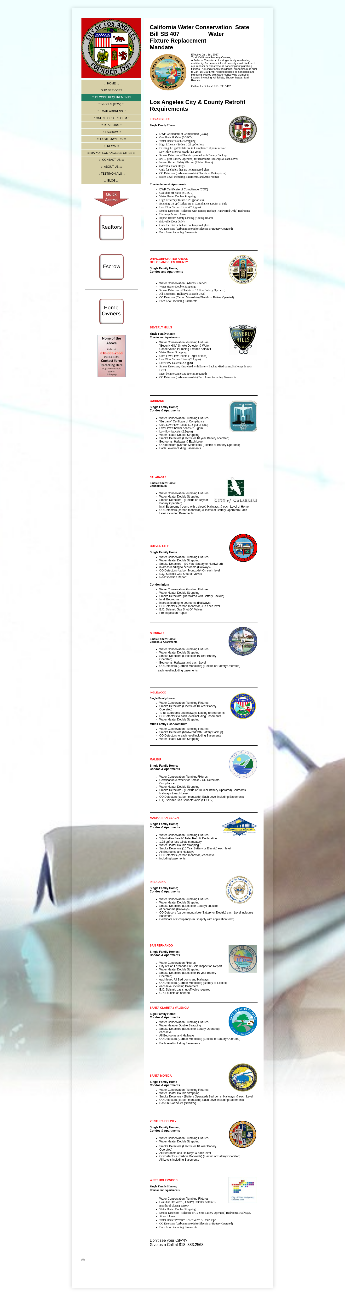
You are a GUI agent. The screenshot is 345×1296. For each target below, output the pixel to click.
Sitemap (100, 1260)
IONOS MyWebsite (130, 1271)
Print (87, 1260)
